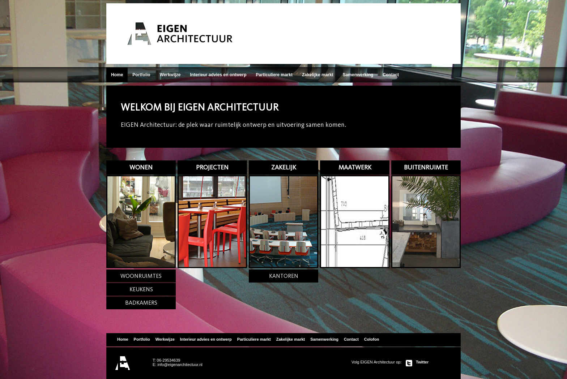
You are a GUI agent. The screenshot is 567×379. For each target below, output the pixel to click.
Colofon (371, 339)
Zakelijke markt (317, 74)
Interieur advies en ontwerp (218, 74)
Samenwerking (358, 74)
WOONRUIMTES (141, 275)
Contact (391, 74)
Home (117, 74)
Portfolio (141, 74)
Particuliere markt (274, 74)
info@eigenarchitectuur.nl (179, 364)
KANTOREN (283, 275)
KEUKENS (141, 289)
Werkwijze (170, 74)
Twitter (422, 362)
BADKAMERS (141, 302)
